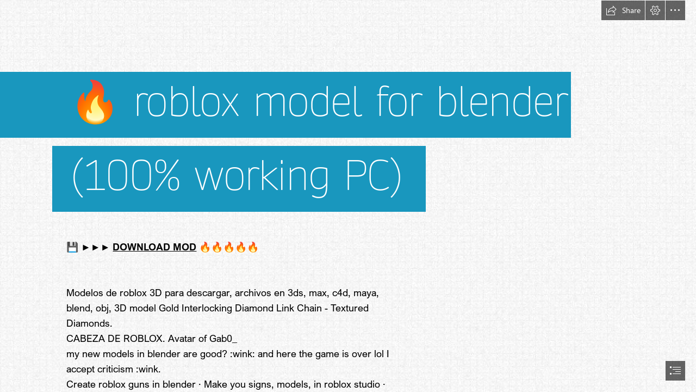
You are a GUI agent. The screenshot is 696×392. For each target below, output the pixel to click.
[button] (623, 10)
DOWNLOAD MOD (154, 247)
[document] (348, 196)
